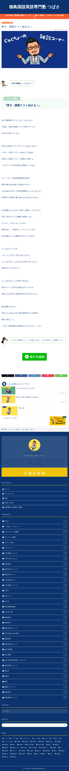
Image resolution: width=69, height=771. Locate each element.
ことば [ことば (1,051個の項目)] (5, 738)
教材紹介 (36, 622)
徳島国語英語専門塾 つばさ (34, 6)
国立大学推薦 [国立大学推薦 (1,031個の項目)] (41, 744)
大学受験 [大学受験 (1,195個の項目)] (54, 747)
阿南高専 (36, 692)
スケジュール (9, 493)
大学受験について (36, 585)
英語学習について (36, 665)
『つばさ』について (36, 526)
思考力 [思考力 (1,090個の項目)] (55, 750)
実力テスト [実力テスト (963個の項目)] (14, 750)
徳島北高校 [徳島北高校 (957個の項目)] (47, 750)
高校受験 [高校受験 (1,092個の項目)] (14, 756)
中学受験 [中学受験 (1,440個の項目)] (18, 741)
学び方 (36, 601)
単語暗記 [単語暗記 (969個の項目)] (21, 744)
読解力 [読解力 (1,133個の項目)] (44, 753)
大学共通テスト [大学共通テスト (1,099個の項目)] (44, 747)
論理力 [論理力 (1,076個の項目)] (50, 753)
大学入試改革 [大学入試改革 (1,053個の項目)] (34, 747)
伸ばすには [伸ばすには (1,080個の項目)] (50, 741)
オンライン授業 (36, 537)
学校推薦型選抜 (36, 607)
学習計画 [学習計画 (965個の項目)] (6, 750)
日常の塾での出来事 (36, 633)
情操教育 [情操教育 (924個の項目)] (62, 750)
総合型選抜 (36, 649)
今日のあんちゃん (36, 558)
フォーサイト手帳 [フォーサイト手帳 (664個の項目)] (8, 741)
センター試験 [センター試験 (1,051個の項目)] (37, 738)
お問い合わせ (9, 503)
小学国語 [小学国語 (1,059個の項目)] (23, 750)
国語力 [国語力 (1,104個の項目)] (49, 744)
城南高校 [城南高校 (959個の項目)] (57, 744)
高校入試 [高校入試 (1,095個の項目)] (6, 756)
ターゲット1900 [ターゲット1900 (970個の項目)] (48, 738)
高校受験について (36, 697)
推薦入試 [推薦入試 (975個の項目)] (6, 753)
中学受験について (36, 553)
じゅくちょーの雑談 (7, 22)
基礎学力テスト (36, 574)
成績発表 (36, 617)
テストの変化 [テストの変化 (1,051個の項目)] (58, 738)
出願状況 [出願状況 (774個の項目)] (6, 744)
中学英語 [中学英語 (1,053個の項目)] (42, 741)
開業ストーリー (36, 687)
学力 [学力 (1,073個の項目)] (61, 747)
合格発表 (36, 564)
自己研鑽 (36, 655)
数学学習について (36, 628)
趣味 (36, 681)
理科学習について (36, 644)
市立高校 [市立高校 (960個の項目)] (31, 750)
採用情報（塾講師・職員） (14, 507)
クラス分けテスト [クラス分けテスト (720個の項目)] (26, 738)
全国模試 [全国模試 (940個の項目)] (59, 741)
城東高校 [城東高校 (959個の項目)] (6, 747)
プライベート (36, 548)
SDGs (36, 521)
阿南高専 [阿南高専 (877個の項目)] (58, 753)
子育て (36, 590)
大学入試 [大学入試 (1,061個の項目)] (25, 747)
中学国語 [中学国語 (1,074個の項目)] (26, 741)
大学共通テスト (36, 580)
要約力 (36, 671)
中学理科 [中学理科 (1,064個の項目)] (34, 741)
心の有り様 (36, 612)
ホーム (7, 489)
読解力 (36, 676)
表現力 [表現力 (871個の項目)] (37, 753)
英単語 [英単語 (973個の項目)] (30, 753)
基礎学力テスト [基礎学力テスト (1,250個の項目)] (15, 747)
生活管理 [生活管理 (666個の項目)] (23, 753)
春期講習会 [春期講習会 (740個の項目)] (14, 753)
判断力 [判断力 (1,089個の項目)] (13, 744)
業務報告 (36, 639)
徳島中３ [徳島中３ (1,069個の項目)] (39, 750)
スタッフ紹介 (36, 542)
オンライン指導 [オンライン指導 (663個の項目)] (14, 738)
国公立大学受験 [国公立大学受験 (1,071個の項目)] (30, 744)
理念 (6, 498)
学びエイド (36, 596)
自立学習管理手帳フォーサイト (36, 660)
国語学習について (36, 569)
